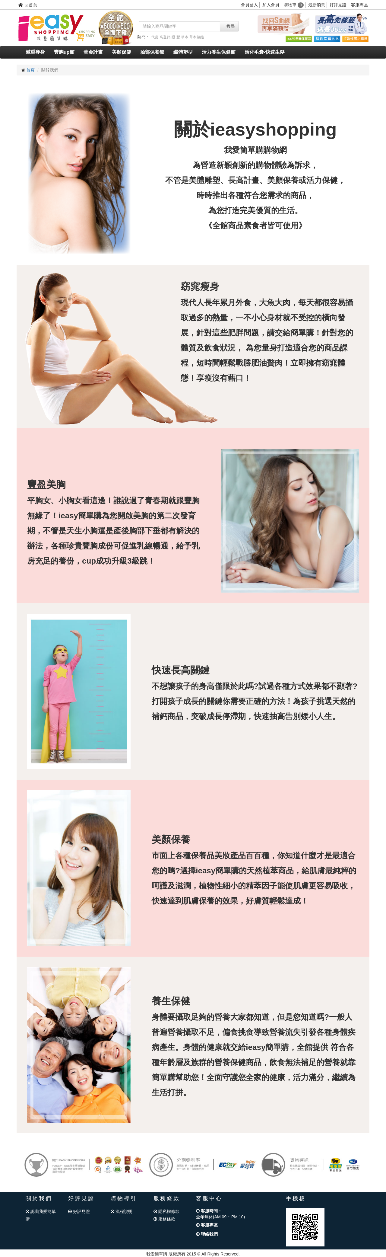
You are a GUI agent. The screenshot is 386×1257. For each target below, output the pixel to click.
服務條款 (164, 1219)
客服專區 (359, 4)
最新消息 (316, 4)
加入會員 (270, 4)
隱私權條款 (166, 1211)
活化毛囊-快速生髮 (265, 52)
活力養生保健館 (219, 52)
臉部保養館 (152, 52)
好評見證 (338, 4)
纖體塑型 (183, 52)
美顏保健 (121, 52)
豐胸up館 (64, 52)
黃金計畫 (93, 52)
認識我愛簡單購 (41, 1215)
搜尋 (229, 26)
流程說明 (121, 1211)
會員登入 (249, 4)
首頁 (30, 70)
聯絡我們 (207, 1234)
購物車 (294, 4)
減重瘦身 (35, 52)
